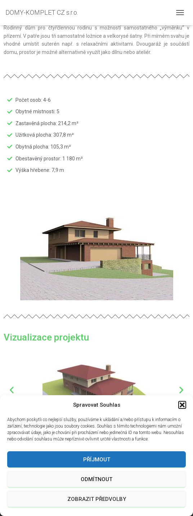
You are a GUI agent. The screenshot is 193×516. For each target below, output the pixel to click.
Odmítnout (96, 479)
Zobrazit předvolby (96, 499)
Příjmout (96, 459)
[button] (182, 404)
